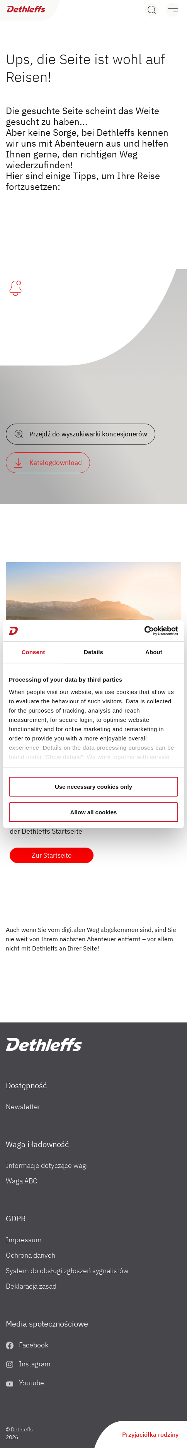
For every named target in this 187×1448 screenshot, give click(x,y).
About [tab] (153, 652)
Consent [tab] (33, 652)
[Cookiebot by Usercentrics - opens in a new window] (144, 631)
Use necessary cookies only (93, 786)
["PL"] (44, 1044)
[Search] (151, 10)
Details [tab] (93, 652)
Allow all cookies (93, 812)
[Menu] (168, 10)
